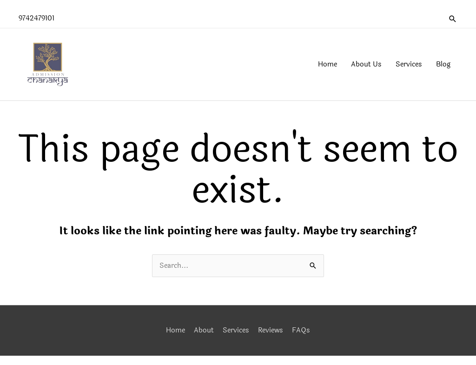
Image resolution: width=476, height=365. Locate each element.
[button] (452, 18)
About (204, 330)
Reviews (270, 330)
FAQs (301, 330)
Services (236, 330)
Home (175, 330)
